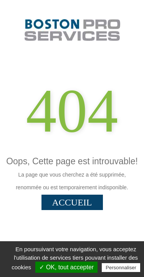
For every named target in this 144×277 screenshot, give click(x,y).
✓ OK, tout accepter (66, 267)
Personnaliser (121, 267)
